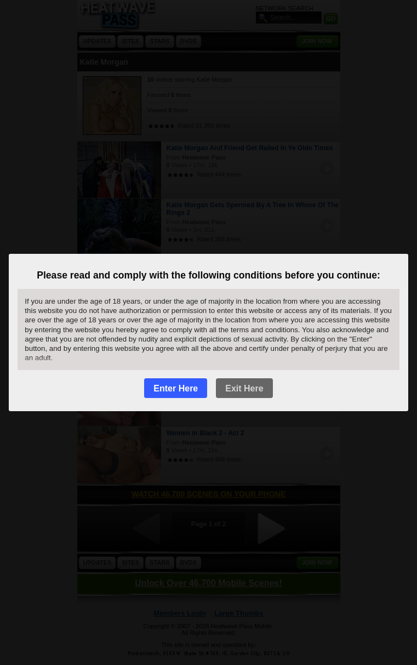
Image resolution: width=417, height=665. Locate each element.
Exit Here (244, 388)
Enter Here (175, 388)
